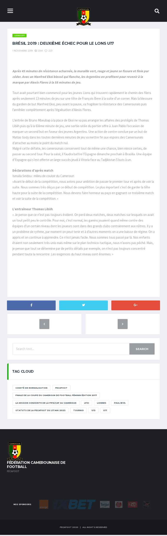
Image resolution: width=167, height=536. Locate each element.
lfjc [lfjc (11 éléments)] (86, 404)
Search (142, 350)
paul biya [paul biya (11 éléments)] (119, 404)
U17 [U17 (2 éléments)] (105, 411)
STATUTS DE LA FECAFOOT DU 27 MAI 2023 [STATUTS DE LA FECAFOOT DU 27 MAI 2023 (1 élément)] (40, 411)
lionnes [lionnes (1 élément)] (101, 404)
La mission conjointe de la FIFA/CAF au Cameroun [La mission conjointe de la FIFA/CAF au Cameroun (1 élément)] (45, 404)
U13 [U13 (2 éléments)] (93, 411)
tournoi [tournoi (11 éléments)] (78, 411)
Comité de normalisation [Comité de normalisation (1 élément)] (31, 389)
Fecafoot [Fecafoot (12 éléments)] (61, 389)
